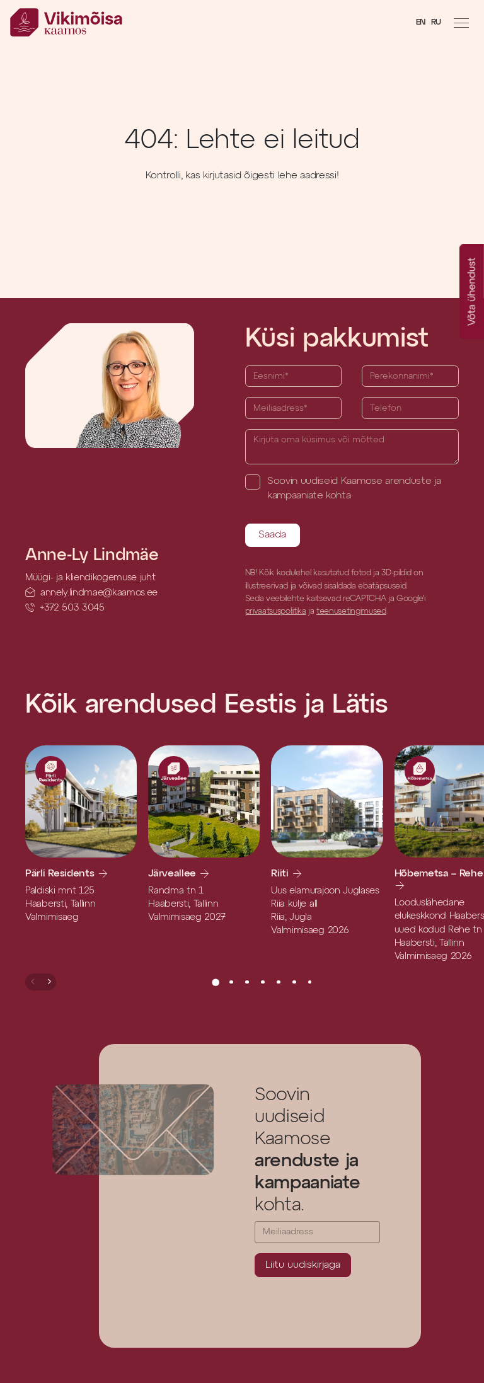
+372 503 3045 (72, 607)
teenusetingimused (351, 611)
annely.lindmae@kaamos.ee (99, 592)
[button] (33, 981)
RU (436, 22)
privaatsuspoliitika (275, 611)
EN (420, 22)
